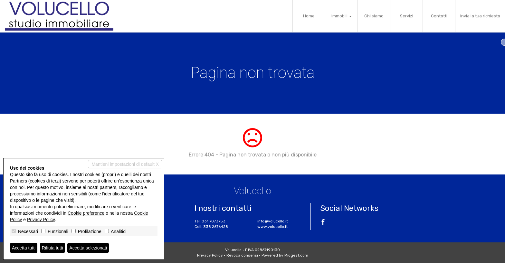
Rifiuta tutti (52, 247)
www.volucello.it (272, 226)
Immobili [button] (341, 16)
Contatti (439, 16)
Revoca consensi (242, 255)
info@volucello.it (272, 221)
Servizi (406, 16)
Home (309, 16)
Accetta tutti (23, 247)
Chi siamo (374, 16)
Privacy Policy (210, 255)
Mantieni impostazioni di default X (125, 164)
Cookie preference (86, 213)
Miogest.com (296, 255)
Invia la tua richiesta (480, 16)
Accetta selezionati (88, 247)
